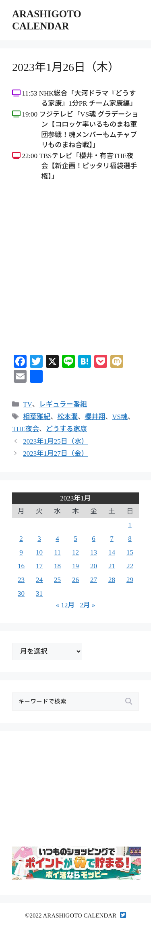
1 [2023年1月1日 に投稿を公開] (130, 525)
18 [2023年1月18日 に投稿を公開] (57, 566)
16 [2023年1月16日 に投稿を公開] (21, 566)
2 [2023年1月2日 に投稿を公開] (21, 538)
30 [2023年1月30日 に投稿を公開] (21, 593)
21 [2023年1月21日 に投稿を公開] (111, 566)
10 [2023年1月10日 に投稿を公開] (39, 552)
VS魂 (120, 417)
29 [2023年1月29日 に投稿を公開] (129, 580)
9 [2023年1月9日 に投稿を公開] (21, 552)
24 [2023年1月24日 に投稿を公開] (39, 580)
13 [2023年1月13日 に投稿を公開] (93, 552)
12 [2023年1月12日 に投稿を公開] (75, 552)
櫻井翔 (95, 417)
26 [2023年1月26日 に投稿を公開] (75, 580)
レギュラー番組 (63, 404)
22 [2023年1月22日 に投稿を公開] (129, 566)
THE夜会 (25, 429)
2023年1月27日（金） (55, 453)
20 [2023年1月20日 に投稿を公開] (93, 566)
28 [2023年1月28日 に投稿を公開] (111, 580)
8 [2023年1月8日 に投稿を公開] (130, 538)
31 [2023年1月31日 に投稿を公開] (39, 593)
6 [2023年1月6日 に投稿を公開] (93, 538)
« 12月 (65, 605)
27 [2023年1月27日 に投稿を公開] (93, 580)
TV (27, 404)
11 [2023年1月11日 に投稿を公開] (57, 552)
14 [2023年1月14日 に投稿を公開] (111, 552)
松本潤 (67, 417)
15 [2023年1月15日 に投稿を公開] (129, 552)
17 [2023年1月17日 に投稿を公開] (39, 566)
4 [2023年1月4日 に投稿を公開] (57, 538)
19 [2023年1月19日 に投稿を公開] (75, 566)
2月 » (87, 605)
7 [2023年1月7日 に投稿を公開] (112, 538)
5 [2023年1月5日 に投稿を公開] (75, 538)
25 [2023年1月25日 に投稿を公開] (57, 580)
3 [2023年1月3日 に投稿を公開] (39, 538)
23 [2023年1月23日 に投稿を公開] (21, 580)
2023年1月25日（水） (55, 441)
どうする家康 (66, 429)
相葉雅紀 (36, 417)
